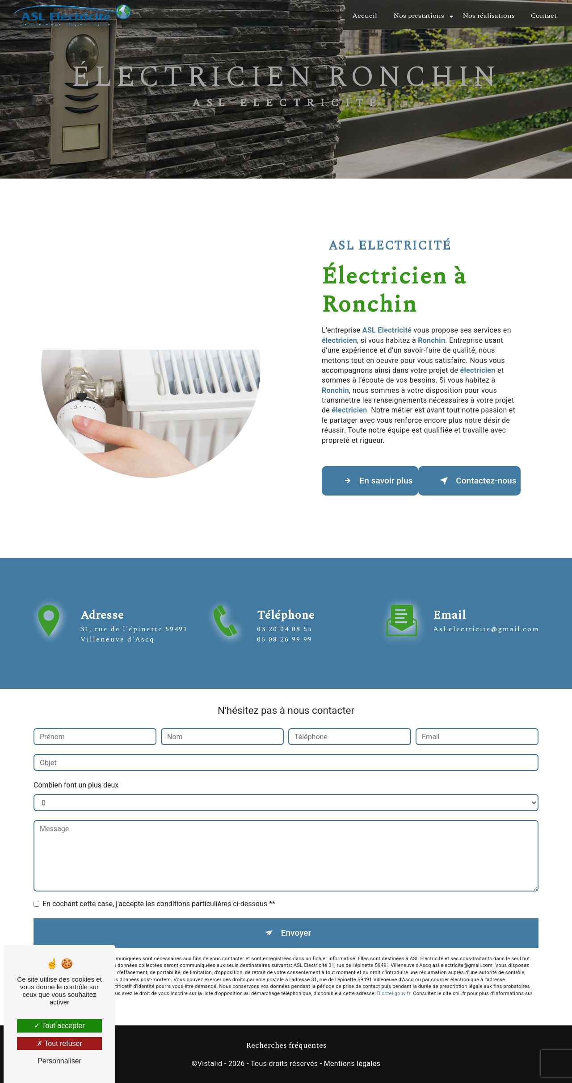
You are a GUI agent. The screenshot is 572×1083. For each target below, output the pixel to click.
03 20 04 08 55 (284, 639)
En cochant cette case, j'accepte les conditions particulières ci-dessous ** (158, 904)
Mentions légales (352, 1063)
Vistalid (210, 1063)
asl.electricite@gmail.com (486, 618)
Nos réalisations (489, 15)
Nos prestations (418, 15)
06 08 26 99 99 (284, 649)
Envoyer (296, 933)
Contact (544, 15)
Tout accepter (59, 1025)
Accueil (364, 15)
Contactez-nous (477, 480)
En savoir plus (376, 480)
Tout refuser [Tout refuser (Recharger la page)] (59, 1043)
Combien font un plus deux (76, 785)
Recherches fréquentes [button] (286, 1046)
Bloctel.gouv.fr (393, 993)
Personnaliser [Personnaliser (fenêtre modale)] (59, 1061)
